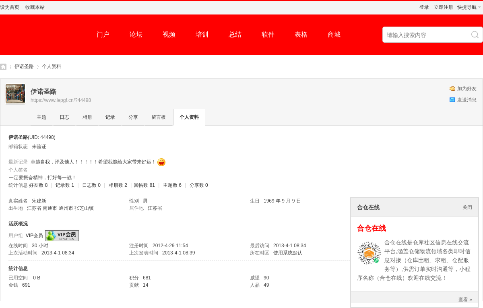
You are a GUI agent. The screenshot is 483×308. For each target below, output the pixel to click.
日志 (64, 117)
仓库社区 (3, 66)
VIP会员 (34, 235)
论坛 (136, 34)
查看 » (465, 299)
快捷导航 (467, 7)
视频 (169, 34)
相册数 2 (118, 185)
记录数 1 (65, 185)
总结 (235, 34)
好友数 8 (38, 185)
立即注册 (443, 7)
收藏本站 (35, 7)
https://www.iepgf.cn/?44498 (61, 100)
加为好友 (467, 88)
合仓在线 (371, 228)
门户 (103, 34)
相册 (87, 117)
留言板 (158, 117)
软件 (268, 34)
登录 (424, 7)
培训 (202, 34)
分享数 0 (199, 185)
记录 (110, 117)
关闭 (467, 207)
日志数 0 (91, 185)
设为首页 (9, 7)
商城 (334, 34)
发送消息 (467, 100)
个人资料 (189, 117)
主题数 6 (172, 185)
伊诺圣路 (24, 66)
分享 (133, 117)
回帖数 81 (144, 185)
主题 (41, 117)
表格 (301, 34)
